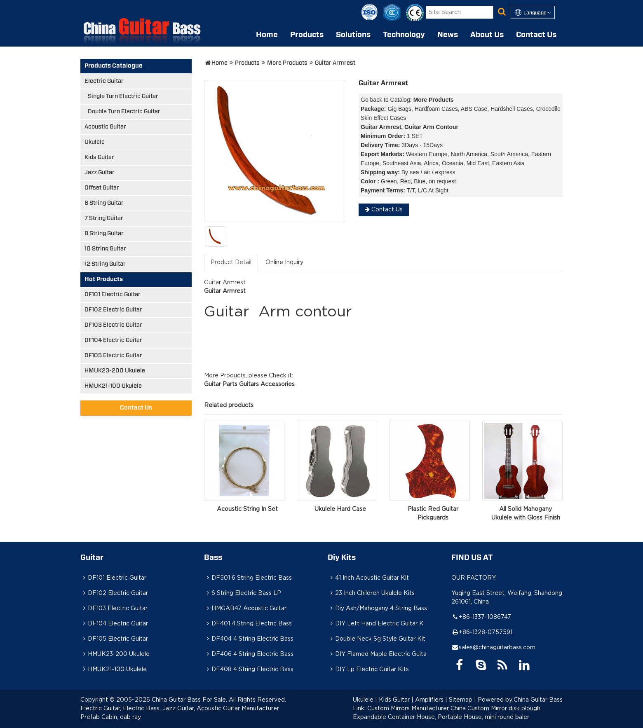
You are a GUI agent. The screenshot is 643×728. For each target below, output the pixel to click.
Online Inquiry (284, 262)
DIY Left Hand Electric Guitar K (376, 623)
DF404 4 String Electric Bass (248, 639)
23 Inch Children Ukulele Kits (371, 593)
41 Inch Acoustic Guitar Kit (368, 578)
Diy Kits (342, 558)
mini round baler (507, 717)
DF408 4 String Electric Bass (248, 669)
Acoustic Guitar (105, 127)
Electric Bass (141, 708)
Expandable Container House (394, 717)
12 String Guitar (105, 264)
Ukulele (94, 142)
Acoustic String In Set (247, 509)
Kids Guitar (99, 157)
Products (307, 35)
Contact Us (536, 35)
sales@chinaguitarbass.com (497, 647)
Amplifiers (429, 700)
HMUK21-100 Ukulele (113, 386)
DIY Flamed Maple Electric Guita (377, 654)
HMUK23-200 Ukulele (114, 371)
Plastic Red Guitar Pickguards (433, 513)
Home (267, 35)
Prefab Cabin (98, 717)
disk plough (524, 708)
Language (533, 12)
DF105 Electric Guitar (113, 355)
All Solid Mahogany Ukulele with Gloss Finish (525, 513)
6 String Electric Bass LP (242, 593)
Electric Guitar (104, 81)
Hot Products (103, 279)
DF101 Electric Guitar (112, 294)
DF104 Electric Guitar (113, 340)
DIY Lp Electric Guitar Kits (368, 669)
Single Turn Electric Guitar (123, 96)
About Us (487, 35)
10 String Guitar (105, 249)
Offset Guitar (101, 188)
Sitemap (460, 700)
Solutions (353, 35)
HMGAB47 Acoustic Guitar (245, 608)
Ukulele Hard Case (340, 509)
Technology (404, 35)
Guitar (91, 558)
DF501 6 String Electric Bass (248, 578)
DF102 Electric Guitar (113, 310)
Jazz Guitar (99, 173)
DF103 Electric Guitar (113, 325)
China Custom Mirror (479, 708)
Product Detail (231, 262)
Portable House (460, 717)
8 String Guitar (104, 233)
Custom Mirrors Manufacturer (408, 708)
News (447, 35)
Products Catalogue (113, 66)
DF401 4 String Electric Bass (248, 623)
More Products (287, 63)
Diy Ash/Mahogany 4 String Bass (377, 608)
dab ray (130, 717)
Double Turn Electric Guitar (124, 112)
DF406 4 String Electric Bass (248, 654)
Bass (213, 558)
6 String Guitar (104, 203)
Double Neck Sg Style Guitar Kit (376, 639)
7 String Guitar (103, 218)
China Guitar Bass (538, 700)
